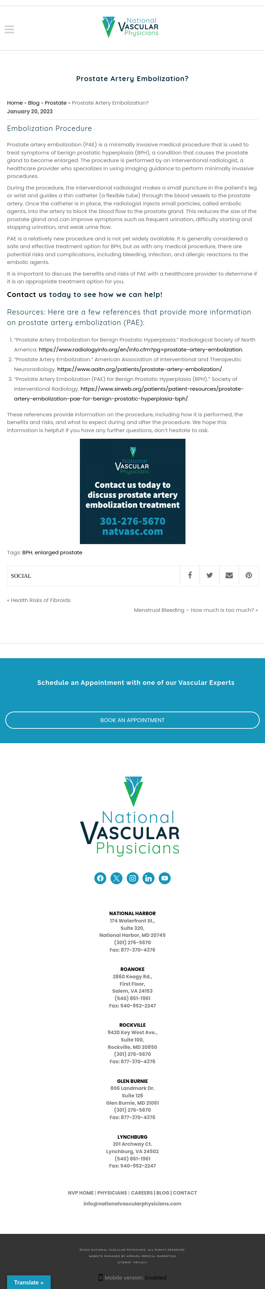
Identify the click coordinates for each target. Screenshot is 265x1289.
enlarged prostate (58, 552)
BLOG (162, 1193)
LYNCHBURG (132, 1137)
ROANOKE (132, 969)
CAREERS (142, 1193)
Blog (34, 102)
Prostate (56, 102)
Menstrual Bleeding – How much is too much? (194, 610)
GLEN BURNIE (132, 1081)
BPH (27, 552)
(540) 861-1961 (133, 998)
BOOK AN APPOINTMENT (132, 720)
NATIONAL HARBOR (132, 913)
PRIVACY (140, 1262)
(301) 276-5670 (132, 1054)
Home (15, 102)
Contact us (27, 294)
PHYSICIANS (112, 1193)
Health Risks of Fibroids (41, 600)
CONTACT (185, 1193)
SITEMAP (124, 1262)
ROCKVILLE (132, 1025)
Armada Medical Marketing (151, 1256)
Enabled (155, 1277)
